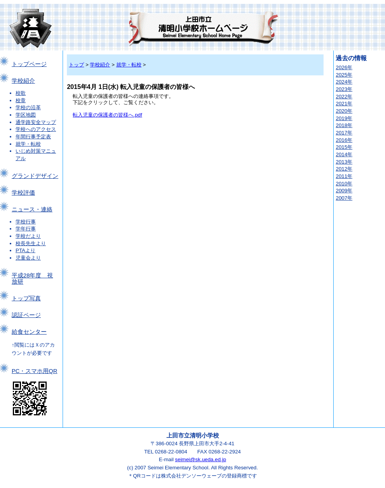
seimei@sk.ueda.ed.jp (200, 459)
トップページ (29, 64)
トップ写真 (26, 298)
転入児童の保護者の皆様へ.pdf (107, 115)
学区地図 (26, 115)
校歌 (21, 93)
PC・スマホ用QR (34, 371)
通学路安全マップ (36, 122)
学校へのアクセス (36, 129)
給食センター (29, 332)
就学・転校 (28, 144)
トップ (76, 65)
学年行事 (26, 229)
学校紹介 (23, 81)
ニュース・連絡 (32, 209)
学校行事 (26, 222)
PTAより (25, 250)
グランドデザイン (35, 176)
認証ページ (26, 315)
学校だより (28, 236)
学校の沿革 (28, 107)
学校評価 (23, 193)
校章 (21, 100)
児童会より (28, 258)
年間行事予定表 (33, 136)
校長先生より (31, 243)
